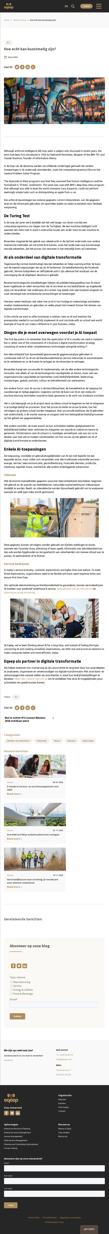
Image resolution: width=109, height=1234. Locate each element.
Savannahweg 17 (63, 1069)
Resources (63, 1136)
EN (66, 6)
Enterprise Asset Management (17, 1132)
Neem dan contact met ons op (30, 679)
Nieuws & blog (19, 20)
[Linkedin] (27, 67)
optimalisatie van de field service (75, 589)
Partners (62, 1103)
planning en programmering (19, 592)
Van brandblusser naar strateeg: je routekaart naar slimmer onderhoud (32, 881)
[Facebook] (22, 67)
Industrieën (42, 741)
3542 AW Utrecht (63, 1074)
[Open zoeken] (72, 6)
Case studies (64, 1132)
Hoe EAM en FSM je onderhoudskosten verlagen (33, 834)
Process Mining (10, 1148)
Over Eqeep (63, 1107)
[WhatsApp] (33, 67)
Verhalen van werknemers (18, 741)
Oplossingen (88, 741)
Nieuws (57, 741)
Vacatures (8, 1060)
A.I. (8, 42)
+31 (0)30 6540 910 (64, 1054)
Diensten (71, 741)
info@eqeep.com (64, 1059)
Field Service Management (15, 1140)
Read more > (14, 793)
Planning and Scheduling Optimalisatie (21, 1144)
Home (6, 20)
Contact (86, 6)
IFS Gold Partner (50, 1217)
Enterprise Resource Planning (17, 1128)
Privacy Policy (34, 1217)
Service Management (13, 1136)
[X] (17, 67)
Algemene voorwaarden (70, 1217)
